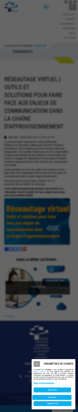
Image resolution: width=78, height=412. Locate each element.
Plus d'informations (44, 383)
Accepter (52, 390)
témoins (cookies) (40, 371)
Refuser (52, 397)
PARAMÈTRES (52, 403)
